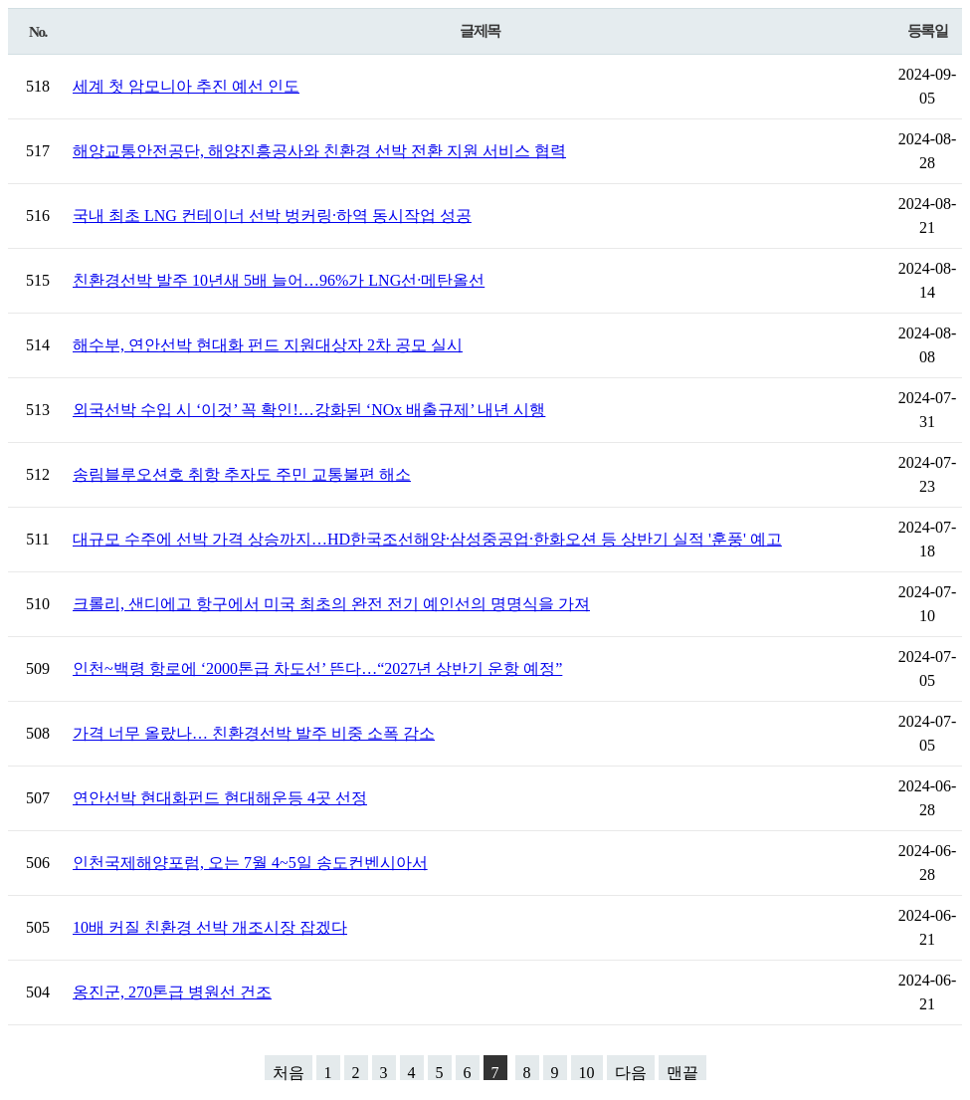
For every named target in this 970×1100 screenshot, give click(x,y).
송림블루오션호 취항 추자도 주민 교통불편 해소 (242, 474)
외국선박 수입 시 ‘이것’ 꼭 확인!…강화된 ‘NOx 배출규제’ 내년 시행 (309, 409)
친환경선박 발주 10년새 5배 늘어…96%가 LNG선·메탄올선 (279, 280)
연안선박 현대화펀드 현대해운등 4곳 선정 (220, 797)
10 (587, 1072)
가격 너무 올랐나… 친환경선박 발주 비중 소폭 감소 (254, 733)
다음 (631, 1072)
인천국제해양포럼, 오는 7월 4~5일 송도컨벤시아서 (250, 862)
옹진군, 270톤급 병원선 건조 (172, 992)
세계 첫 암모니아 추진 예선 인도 (186, 86)
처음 (288, 1072)
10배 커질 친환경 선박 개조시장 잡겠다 (210, 927)
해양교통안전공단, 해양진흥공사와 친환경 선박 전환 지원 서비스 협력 (319, 150)
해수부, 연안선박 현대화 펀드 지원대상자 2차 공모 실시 (268, 344)
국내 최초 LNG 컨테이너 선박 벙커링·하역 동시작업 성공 (272, 215)
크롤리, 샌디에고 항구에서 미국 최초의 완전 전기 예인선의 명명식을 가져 (331, 603)
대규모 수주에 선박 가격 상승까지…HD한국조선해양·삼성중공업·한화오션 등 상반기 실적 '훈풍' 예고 (427, 539)
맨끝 (682, 1072)
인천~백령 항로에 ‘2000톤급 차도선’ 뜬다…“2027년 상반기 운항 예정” (317, 668)
